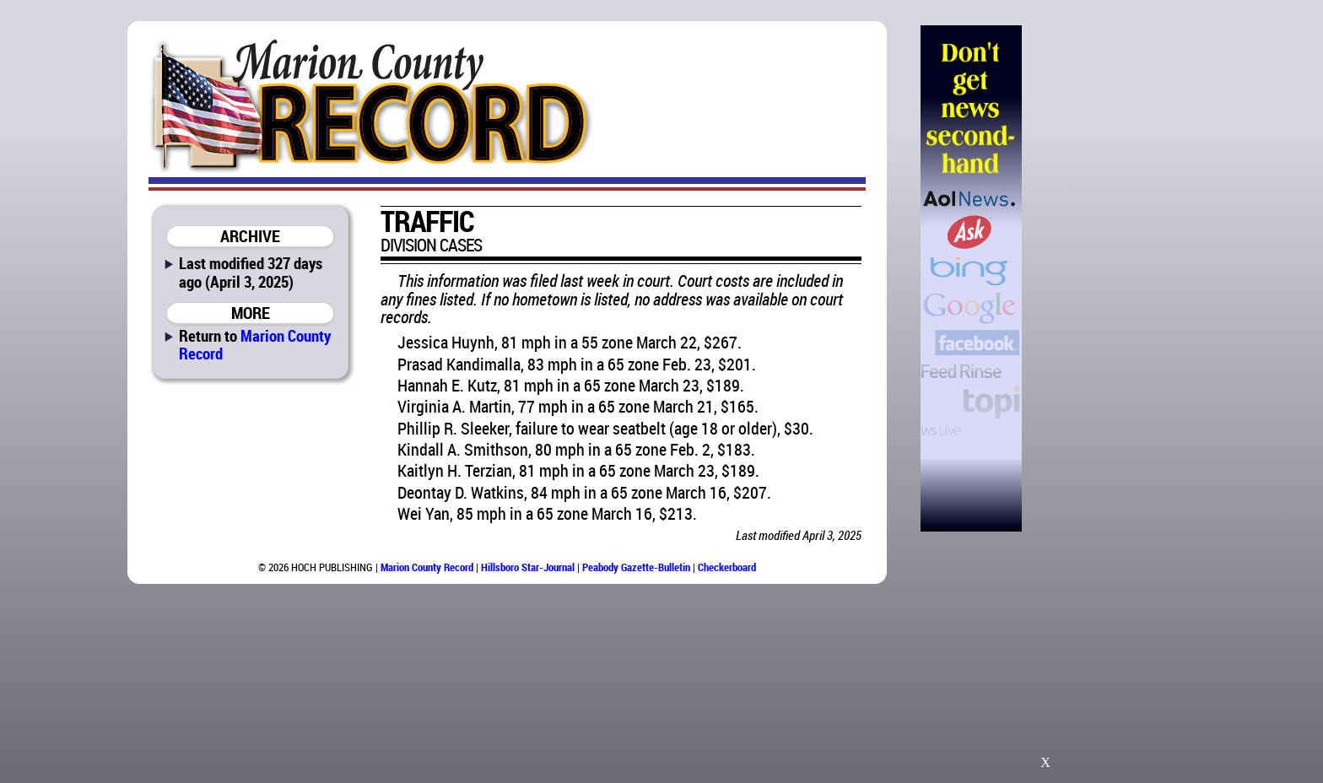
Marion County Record (255, 344)
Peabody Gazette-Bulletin (636, 567)
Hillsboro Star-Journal (528, 567)
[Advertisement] (1107, 278)
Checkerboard (727, 567)
